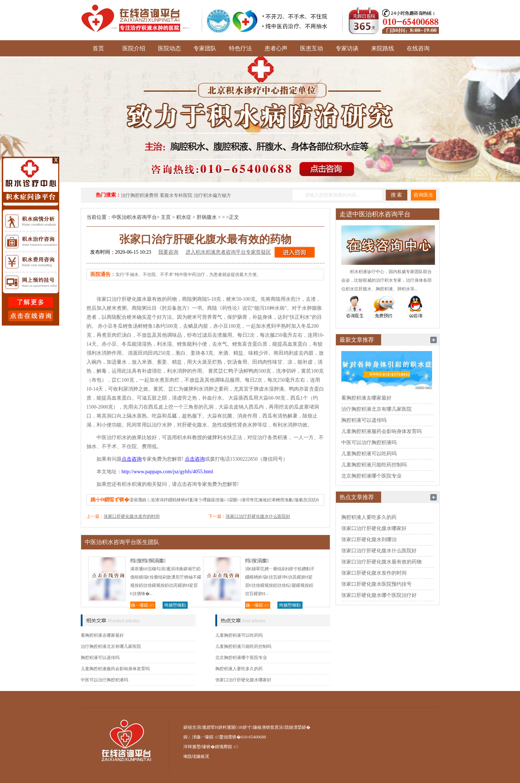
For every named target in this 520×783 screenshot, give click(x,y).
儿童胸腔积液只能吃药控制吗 (243, 646)
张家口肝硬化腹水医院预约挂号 (376, 584)
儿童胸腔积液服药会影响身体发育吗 (115, 668)
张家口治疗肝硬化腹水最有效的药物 (381, 562)
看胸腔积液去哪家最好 (102, 635)
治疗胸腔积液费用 (139, 195)
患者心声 (275, 48)
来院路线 (382, 48)
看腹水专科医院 (176, 195)
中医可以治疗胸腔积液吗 (104, 679)
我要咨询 (168, 252)
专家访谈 (347, 48)
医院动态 (169, 48)
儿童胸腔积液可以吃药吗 (239, 635)
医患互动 (311, 48)
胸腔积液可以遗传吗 (100, 657)
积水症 (183, 217)
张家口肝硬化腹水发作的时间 (132, 516)
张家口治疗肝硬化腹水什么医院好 (258, 516)
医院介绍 (133, 48)
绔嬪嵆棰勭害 (175, 606)
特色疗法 (240, 48)
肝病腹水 (207, 217)
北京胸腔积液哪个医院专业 (241, 657)
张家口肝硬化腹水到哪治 (369, 539)
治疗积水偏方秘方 (212, 195)
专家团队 (204, 48)
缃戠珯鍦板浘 (196, 756)
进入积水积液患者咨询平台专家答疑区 (228, 252)
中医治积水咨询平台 (134, 217)
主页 (166, 217)
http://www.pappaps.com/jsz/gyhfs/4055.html (167, 471)
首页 (98, 48)
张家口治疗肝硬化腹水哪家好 (243, 679)
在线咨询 (418, 48)
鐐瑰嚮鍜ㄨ (226, 746)
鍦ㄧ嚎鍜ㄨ (142, 605)
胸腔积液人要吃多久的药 (239, 668)
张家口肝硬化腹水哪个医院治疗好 (379, 595)
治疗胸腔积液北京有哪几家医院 (111, 646)
